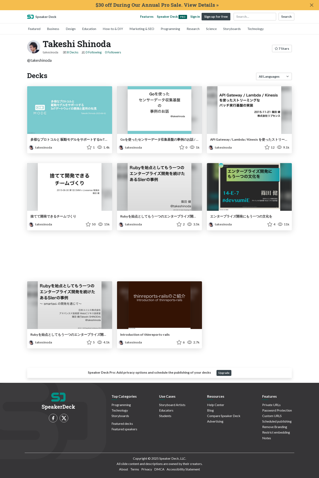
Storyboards (232, 29)
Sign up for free (216, 16)
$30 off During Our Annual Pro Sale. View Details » (157, 5)
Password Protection (277, 410)
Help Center (215, 405)
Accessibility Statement (183, 469)
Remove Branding (274, 427)
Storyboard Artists (172, 405)
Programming (170, 29)
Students (165, 416)
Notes (266, 438)
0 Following (94, 52)
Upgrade (224, 372)
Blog (210, 410)
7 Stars (282, 48)
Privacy (146, 469)
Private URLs (271, 405)
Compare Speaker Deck (223, 416)
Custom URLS (272, 416)
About (123, 469)
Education (89, 29)
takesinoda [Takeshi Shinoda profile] (40, 147)
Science (211, 29)
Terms (134, 469)
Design (71, 29)
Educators (166, 410)
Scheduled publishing (277, 421)
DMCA (159, 469)
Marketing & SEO (141, 29)
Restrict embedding (276, 432)
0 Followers (113, 52)
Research (193, 29)
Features (147, 16)
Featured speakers (124, 429)
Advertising (215, 421)
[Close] (311, 5)
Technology (255, 29)
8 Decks (72, 52)
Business (53, 29)
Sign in (195, 16)
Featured (34, 29)
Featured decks (122, 423)
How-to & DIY (113, 29)
